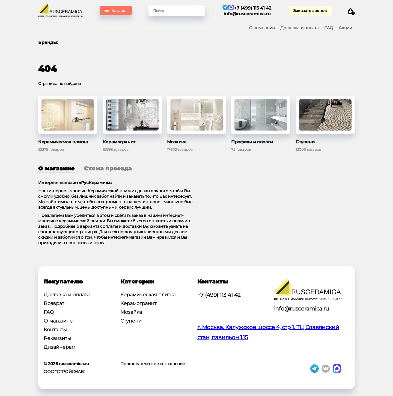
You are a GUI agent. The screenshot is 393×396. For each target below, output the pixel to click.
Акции (345, 27)
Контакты (55, 330)
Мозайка (131, 312)
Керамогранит (138, 303)
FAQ (328, 27)
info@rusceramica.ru (247, 13)
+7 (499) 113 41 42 (219, 295)
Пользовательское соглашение (152, 363)
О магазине (56, 168)
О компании (262, 27)
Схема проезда (108, 168)
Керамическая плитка (147, 295)
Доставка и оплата (299, 27)
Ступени (131, 321)
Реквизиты (57, 338)
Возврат (54, 303)
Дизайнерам (59, 347)
